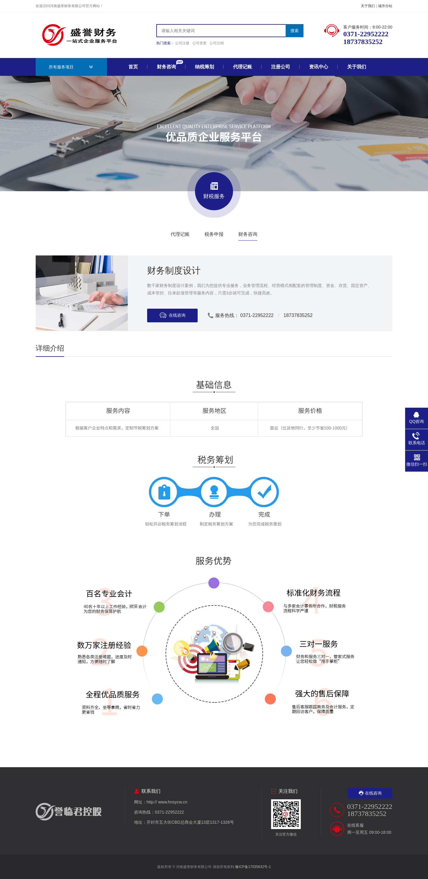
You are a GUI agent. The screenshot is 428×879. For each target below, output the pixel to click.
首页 (133, 66)
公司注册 (182, 43)
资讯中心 (318, 66)
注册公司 (280, 66)
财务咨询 (166, 66)
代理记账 (242, 66)
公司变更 (199, 43)
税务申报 (214, 234)
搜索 (294, 30)
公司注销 (217, 43)
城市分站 (385, 6)
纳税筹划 (204, 66)
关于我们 (368, 6)
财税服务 (214, 190)
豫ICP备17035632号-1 (253, 867)
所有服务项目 (61, 67)
